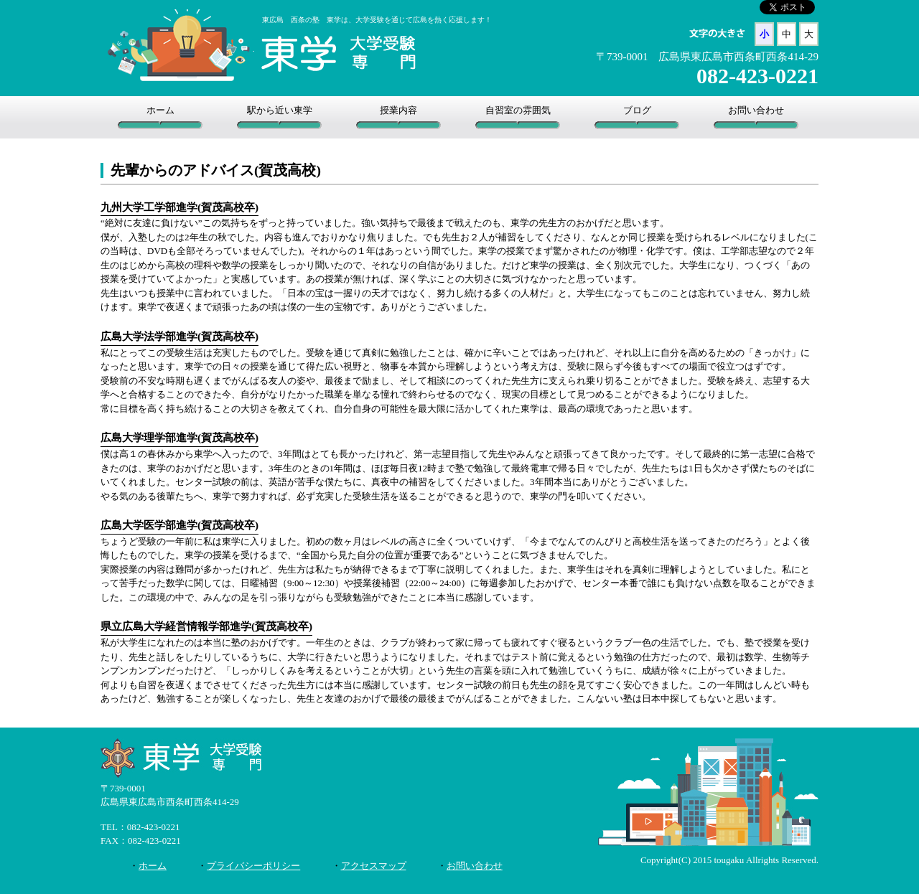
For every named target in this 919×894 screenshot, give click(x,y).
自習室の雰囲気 (518, 110)
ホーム (160, 110)
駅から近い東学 (279, 110)
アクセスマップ (373, 865)
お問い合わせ (756, 110)
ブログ (637, 110)
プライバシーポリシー (253, 865)
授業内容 (398, 110)
